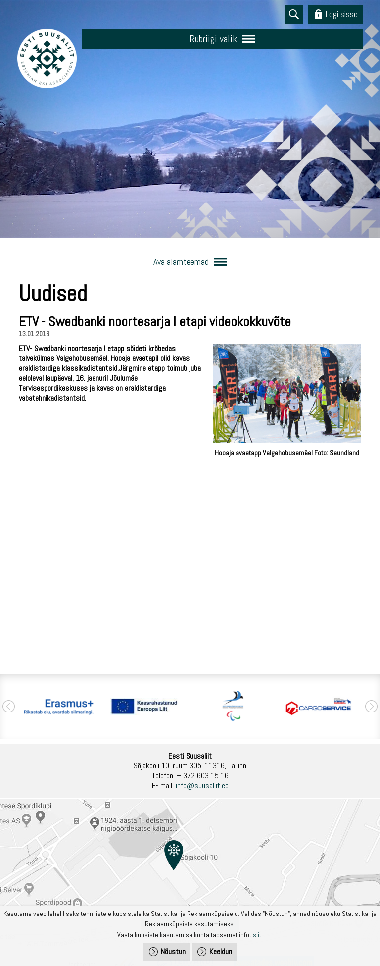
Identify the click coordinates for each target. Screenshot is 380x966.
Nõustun (173, 951)
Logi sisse (342, 14)
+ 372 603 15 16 (203, 775)
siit (257, 934)
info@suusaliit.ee (202, 785)
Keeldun (220, 951)
